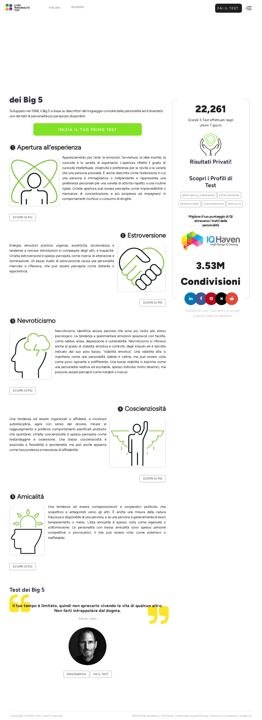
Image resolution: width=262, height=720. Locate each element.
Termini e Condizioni (223, 716)
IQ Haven (168, 716)
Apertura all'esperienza (49, 147)
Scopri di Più (22, 217)
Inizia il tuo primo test (87, 130)
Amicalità (30, 497)
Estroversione (146, 235)
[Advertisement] (131, 48)
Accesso (77, 8)
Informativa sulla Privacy (192, 716)
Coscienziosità (145, 409)
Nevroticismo (36, 321)
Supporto (245, 716)
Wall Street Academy (146, 716)
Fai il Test (227, 8)
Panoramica (76, 674)
